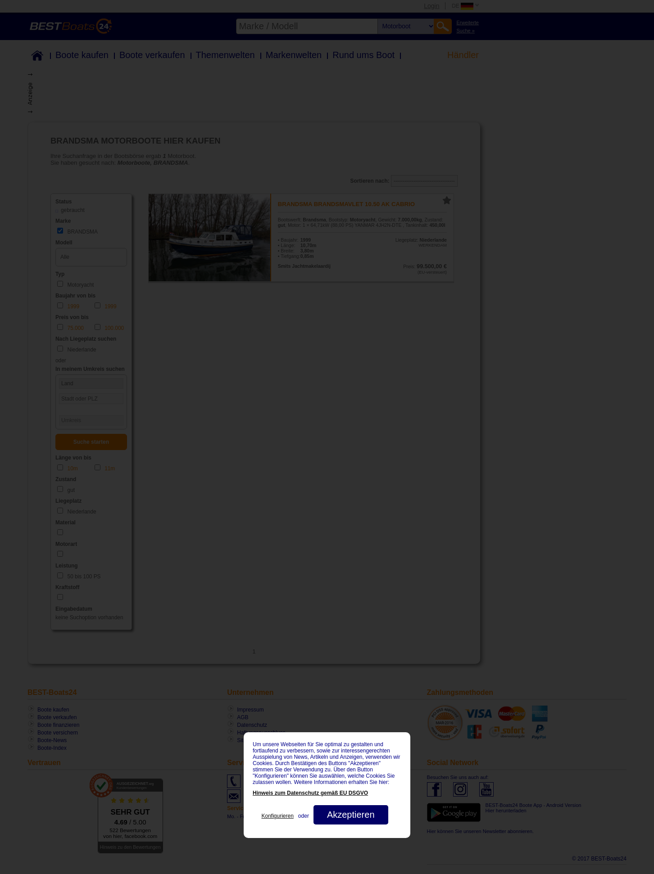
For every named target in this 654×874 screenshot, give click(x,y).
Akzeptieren (351, 815)
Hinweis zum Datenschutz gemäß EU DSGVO (310, 793)
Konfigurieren (277, 816)
